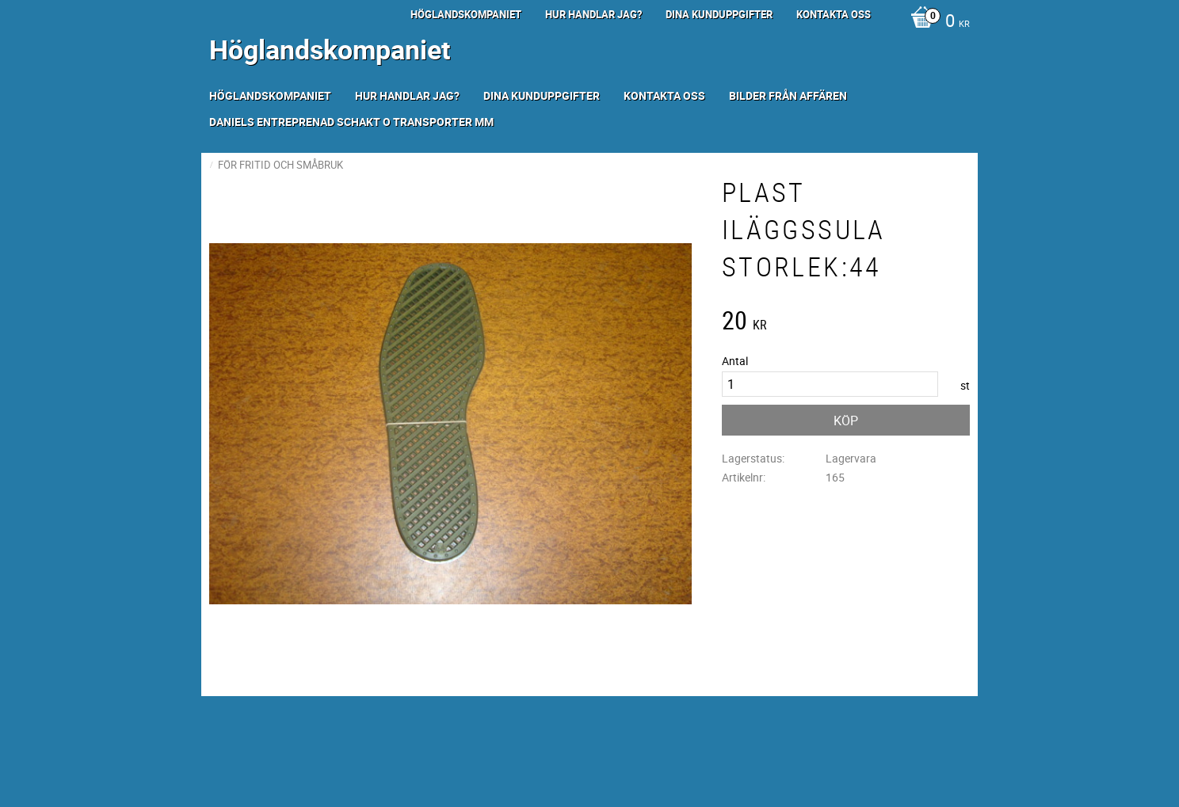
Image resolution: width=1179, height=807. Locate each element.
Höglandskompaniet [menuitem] (465, 14)
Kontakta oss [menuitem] (833, 14)
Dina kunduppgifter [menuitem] (719, 14)
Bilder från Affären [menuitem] (788, 95)
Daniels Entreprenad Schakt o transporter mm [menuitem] (351, 121)
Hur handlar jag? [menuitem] (593, 14)
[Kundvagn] (936, 22)
